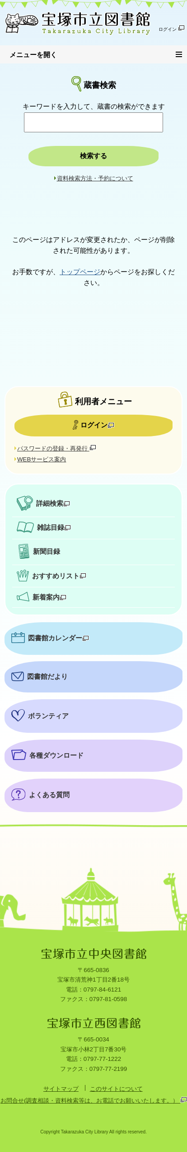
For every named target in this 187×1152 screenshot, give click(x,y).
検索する (93, 156)
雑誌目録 (54, 527)
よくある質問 (49, 795)
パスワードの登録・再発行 (56, 448)
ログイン (172, 28)
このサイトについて (116, 1088)
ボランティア (48, 716)
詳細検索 (53, 503)
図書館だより (47, 676)
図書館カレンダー (58, 638)
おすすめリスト (59, 576)
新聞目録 (46, 551)
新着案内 (49, 597)
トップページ (80, 272)
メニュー (181, 53)
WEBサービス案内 (41, 459)
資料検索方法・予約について (95, 178)
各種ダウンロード (56, 755)
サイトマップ (61, 1088)
